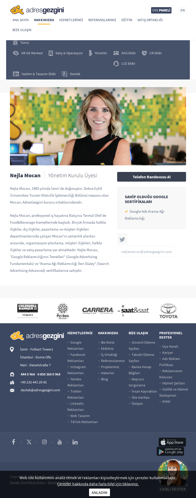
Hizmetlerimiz (71, 20)
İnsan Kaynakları (143, 391)
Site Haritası (139, 397)
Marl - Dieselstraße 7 (35, 365)
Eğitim (126, 20)
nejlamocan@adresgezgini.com (146, 251)
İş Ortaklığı (107, 354)
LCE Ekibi (124, 63)
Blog (103, 379)
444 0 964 (28, 374)
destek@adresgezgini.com (40, 390)
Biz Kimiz (106, 342)
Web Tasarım (78, 415)
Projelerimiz (108, 367)
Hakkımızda (44, 20)
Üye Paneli (168, 346)
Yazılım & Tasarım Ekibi (34, 74)
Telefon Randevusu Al (152, 176)
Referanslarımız (102, 20)
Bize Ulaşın (22, 30)
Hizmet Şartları (172, 383)
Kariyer (166, 352)
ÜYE (161, 10)
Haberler (106, 373)
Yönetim (98, 53)
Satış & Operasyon (66, 53)
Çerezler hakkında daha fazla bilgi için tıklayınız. (98, 483)
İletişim (136, 403)
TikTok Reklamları (82, 422)
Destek (71, 74)
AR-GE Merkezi (28, 53)
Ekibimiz (106, 348)
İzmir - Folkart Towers (36, 349)
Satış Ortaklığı (150, 20)
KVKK (164, 401)
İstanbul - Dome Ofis (35, 357)
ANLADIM (99, 492)
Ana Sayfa (21, 20)
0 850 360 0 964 (49, 374)
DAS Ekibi (124, 53)
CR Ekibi (152, 53)
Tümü (21, 42)
